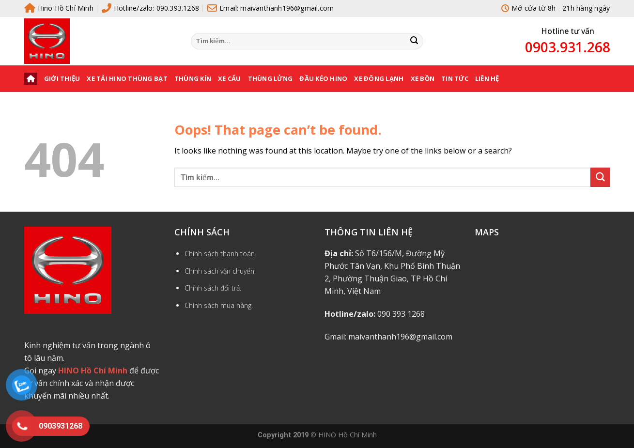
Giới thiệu (62, 78)
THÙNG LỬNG (270, 78)
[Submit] (414, 41)
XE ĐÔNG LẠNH (378, 78)
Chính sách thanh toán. (220, 253)
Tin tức (454, 78)
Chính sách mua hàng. (219, 305)
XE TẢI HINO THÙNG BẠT (127, 78)
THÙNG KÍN (192, 78)
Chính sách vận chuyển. (220, 271)
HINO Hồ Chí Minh (347, 434)
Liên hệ (487, 78)
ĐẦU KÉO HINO (323, 78)
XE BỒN (423, 78)
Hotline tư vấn (567, 31)
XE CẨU (229, 78)
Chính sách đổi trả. (213, 288)
